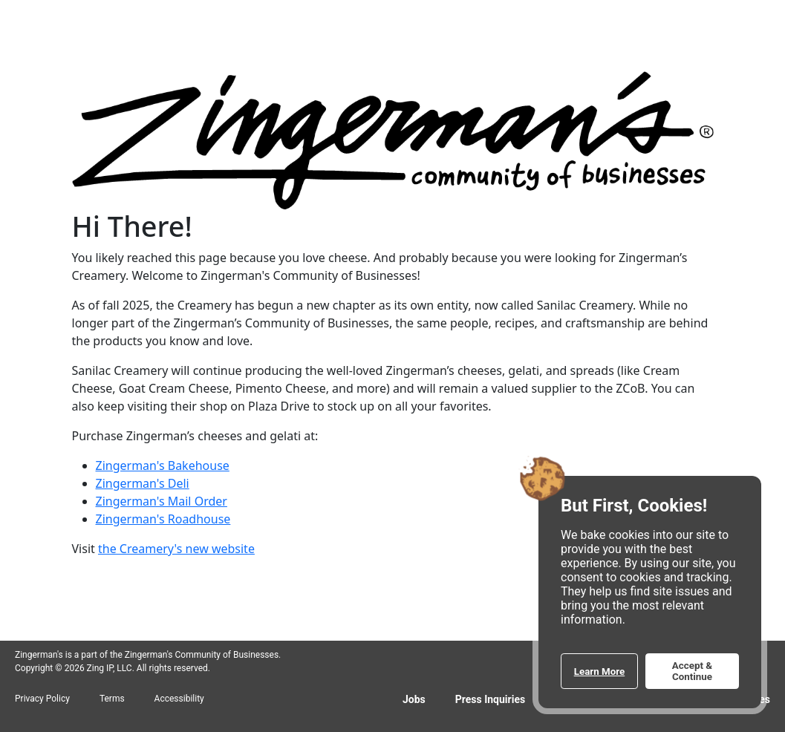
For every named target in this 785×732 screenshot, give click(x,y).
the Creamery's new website (176, 548)
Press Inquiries (490, 699)
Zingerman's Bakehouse (162, 465)
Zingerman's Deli (142, 483)
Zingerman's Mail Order (161, 501)
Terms (112, 698)
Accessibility (179, 698)
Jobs (414, 699)
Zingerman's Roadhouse (163, 519)
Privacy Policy (42, 698)
